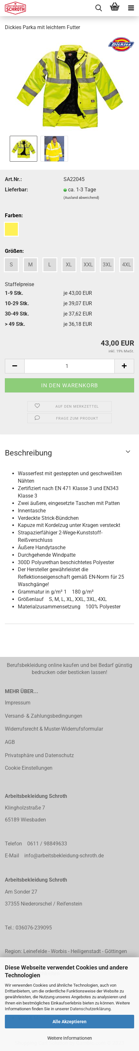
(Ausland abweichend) (81, 198)
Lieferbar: (16, 190)
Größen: (14, 251)
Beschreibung (28, 452)
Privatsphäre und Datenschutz (39, 755)
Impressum (17, 703)
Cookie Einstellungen (28, 768)
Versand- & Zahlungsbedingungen (43, 716)
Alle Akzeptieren (69, 1021)
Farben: (14, 215)
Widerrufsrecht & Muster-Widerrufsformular (54, 729)
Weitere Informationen (69, 1038)
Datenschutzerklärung (90, 1008)
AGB (10, 742)
